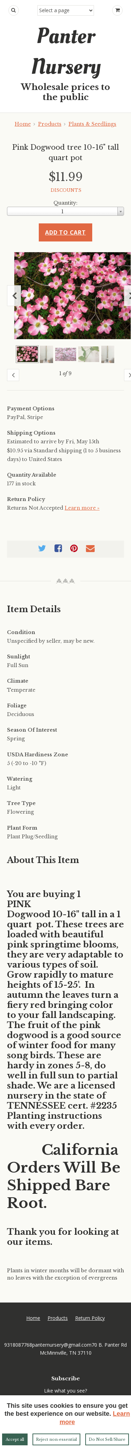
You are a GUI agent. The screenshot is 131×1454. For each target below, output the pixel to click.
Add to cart (65, 232)
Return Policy (90, 1318)
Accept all (15, 1439)
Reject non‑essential (56, 1439)
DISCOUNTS (66, 190)
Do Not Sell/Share (107, 1439)
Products (49, 124)
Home (23, 124)
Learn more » (82, 508)
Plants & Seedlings (92, 124)
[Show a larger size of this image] (27, 354)
